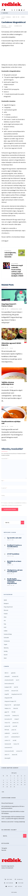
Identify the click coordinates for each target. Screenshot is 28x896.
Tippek (5, 644)
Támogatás (4, 848)
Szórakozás (14, 309)
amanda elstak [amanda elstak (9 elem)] (9, 680)
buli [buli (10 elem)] (16, 687)
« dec (2, 792)
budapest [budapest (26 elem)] (8, 687)
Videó (20, 309)
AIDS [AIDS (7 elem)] (6, 673)
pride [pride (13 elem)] (14, 730)
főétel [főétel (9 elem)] (15, 708)
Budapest (6, 603)
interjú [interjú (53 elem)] (7, 715)
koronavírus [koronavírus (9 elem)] (8, 719)
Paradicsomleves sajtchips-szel (11, 422)
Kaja (2, 18)
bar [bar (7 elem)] (17, 680)
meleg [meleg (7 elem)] (16, 719)
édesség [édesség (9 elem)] (7, 758)
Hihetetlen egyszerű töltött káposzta (11, 344)
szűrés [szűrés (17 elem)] (7, 740)
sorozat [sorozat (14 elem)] (15, 733)
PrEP (5, 627)
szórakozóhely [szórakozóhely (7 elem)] (15, 737)
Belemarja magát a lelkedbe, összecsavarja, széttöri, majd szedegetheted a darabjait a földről (17, 270)
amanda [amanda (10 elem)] (15, 676)
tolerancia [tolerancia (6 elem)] (8, 744)
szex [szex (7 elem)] (6, 737)
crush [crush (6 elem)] (7, 691)
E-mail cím (4, 488)
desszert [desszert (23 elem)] (14, 691)
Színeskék (6, 637)
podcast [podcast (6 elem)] (7, 726)
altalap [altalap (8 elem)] (7, 676)
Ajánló (5, 600)
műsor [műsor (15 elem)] (7, 722)
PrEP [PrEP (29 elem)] (7, 730)
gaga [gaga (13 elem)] (7, 712)
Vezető (5, 655)
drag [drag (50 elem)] (7, 694)
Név (2, 480)
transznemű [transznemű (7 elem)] (8, 747)
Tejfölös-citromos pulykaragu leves (7, 383)
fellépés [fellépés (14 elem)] (8, 708)
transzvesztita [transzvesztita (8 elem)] (9, 751)
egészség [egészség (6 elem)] (17, 705)
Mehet (22, 522)
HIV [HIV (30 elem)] (13, 712)
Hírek (5, 617)
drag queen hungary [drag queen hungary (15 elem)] (10, 701)
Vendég (5, 651)
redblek (8, 17)
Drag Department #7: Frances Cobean (8, 305)
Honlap (3, 495)
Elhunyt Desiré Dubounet (7, 803)
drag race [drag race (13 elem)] (8, 705)
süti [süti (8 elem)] (14, 740)
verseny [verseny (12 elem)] (19, 751)
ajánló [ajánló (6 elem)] (13, 673)
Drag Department (8, 607)
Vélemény (6, 648)
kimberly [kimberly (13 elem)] (16, 715)
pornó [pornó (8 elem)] (15, 726)
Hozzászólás (4, 458)
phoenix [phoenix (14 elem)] (15, 722)
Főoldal (3, 25)
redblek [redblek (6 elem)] (7, 733)
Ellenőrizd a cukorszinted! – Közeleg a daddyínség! (13, 822)
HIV (5, 620)
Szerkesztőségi (8, 634)
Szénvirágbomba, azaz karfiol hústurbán (10, 254)
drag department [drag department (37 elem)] (16, 694)
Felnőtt (6, 614)
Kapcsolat (3, 850)
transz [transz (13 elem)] (16, 744)
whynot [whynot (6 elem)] (14, 754)
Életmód (6, 610)
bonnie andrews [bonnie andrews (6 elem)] (9, 683)
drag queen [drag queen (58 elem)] (8, 698)
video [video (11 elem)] (7, 754)
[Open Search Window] (2, 10)
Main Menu (4, 13)
